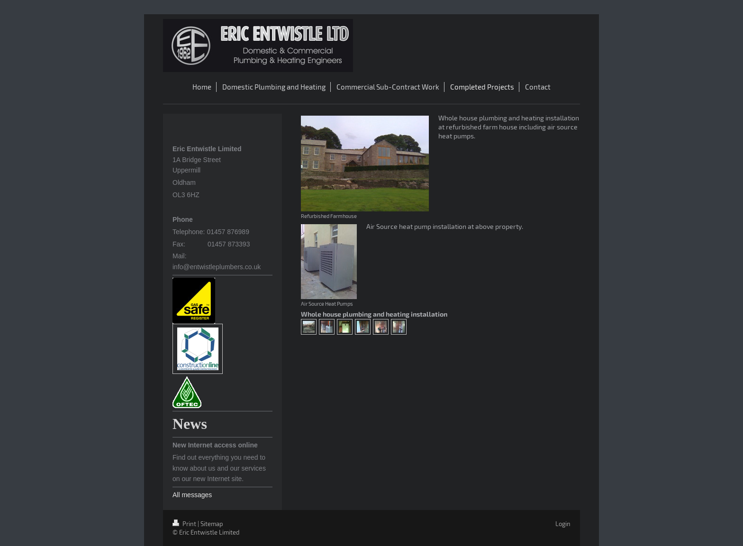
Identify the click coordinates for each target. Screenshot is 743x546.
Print (185, 524)
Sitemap (211, 524)
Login (563, 524)
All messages (192, 495)
